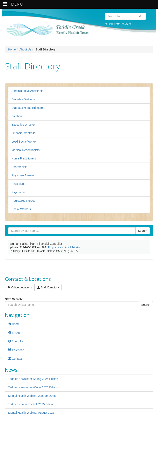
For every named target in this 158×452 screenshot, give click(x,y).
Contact (126, 24)
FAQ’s (14, 332)
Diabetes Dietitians (24, 99)
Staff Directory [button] (48, 287)
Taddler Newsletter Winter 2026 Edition (33, 387)
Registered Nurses (23, 200)
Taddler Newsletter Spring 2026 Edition (33, 379)
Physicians (18, 183)
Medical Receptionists (26, 150)
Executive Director (23, 124)
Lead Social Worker (24, 141)
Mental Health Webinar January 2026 (32, 395)
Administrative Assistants (27, 91)
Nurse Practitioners (24, 158)
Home (117, 24)
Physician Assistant (24, 175)
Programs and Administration (64, 247)
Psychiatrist (19, 192)
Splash (109, 24)
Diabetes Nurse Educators (28, 107)
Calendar (16, 350)
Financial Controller (24, 133)
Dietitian (17, 116)
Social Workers (21, 209)
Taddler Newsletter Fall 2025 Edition (31, 404)
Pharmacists (19, 167)
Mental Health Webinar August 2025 (31, 412)
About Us (25, 49)
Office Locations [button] (20, 287)
